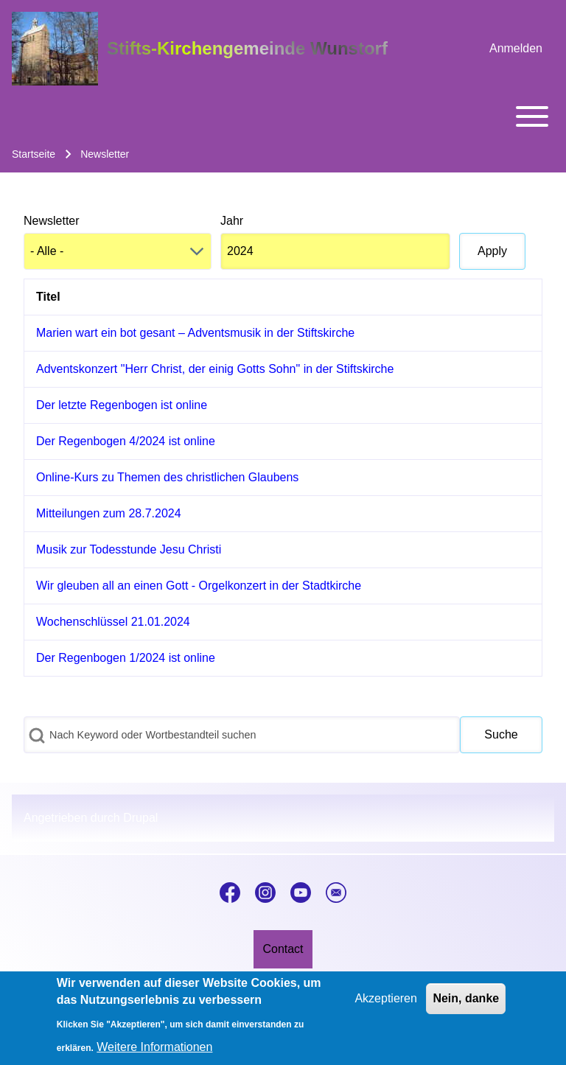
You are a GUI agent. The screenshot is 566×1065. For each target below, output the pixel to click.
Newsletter (52, 220)
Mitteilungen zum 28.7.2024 (108, 513)
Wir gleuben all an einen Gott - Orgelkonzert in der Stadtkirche (198, 585)
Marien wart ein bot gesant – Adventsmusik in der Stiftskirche (195, 333)
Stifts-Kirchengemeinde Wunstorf (247, 48)
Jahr (231, 220)
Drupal (140, 817)
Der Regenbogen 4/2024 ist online (125, 441)
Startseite (33, 154)
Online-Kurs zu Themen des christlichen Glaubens (167, 477)
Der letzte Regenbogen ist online (121, 405)
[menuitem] (516, 48)
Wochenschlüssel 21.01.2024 (113, 621)
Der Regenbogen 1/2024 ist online (125, 658)
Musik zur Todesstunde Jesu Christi (128, 549)
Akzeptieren (385, 1006)
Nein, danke (466, 1006)
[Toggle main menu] (283, 116)
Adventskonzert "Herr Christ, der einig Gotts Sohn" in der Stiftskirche (215, 369)
